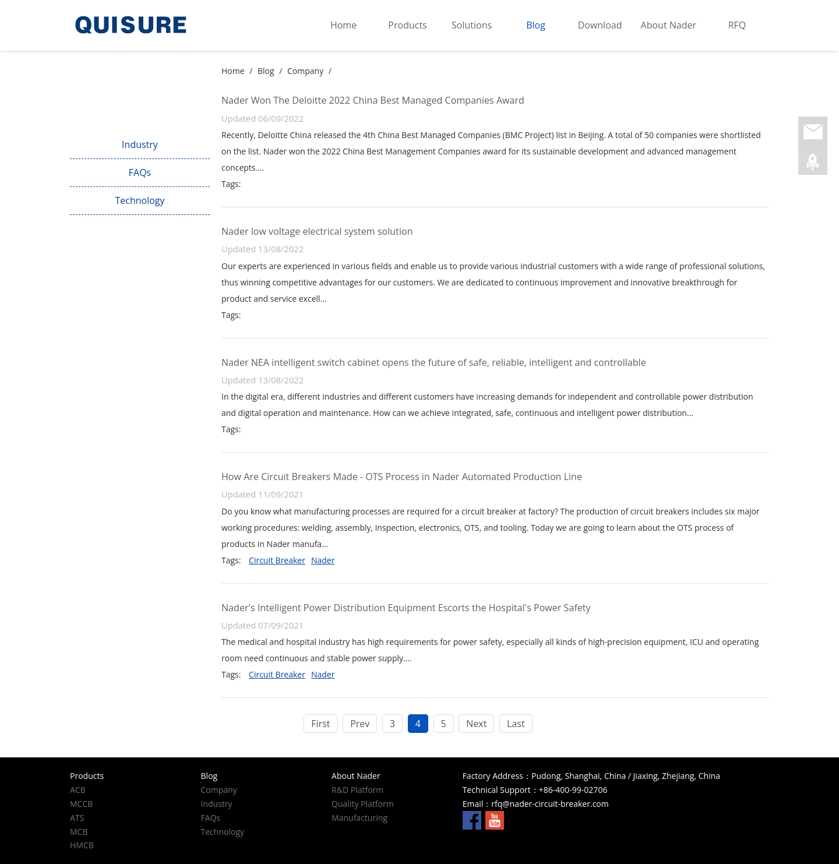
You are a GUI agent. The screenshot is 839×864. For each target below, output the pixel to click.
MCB (78, 831)
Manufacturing (359, 817)
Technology (139, 200)
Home (343, 25)
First (320, 723)
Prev (359, 723)
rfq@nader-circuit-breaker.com (549, 803)
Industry (140, 144)
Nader (322, 560)
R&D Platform (357, 789)
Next (476, 723)
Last (516, 723)
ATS (77, 817)
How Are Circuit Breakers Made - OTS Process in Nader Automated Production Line (401, 476)
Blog (535, 25)
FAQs (140, 172)
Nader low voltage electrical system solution (317, 231)
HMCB (82, 845)
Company (139, 117)
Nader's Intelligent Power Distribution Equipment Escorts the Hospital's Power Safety (406, 607)
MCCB (81, 803)
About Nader (668, 25)
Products (407, 25)
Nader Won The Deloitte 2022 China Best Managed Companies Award (372, 100)
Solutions (472, 25)
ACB (78, 789)
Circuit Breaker (277, 560)
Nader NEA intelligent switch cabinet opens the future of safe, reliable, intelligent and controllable (433, 362)
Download (600, 25)
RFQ (737, 25)
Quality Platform (363, 803)
